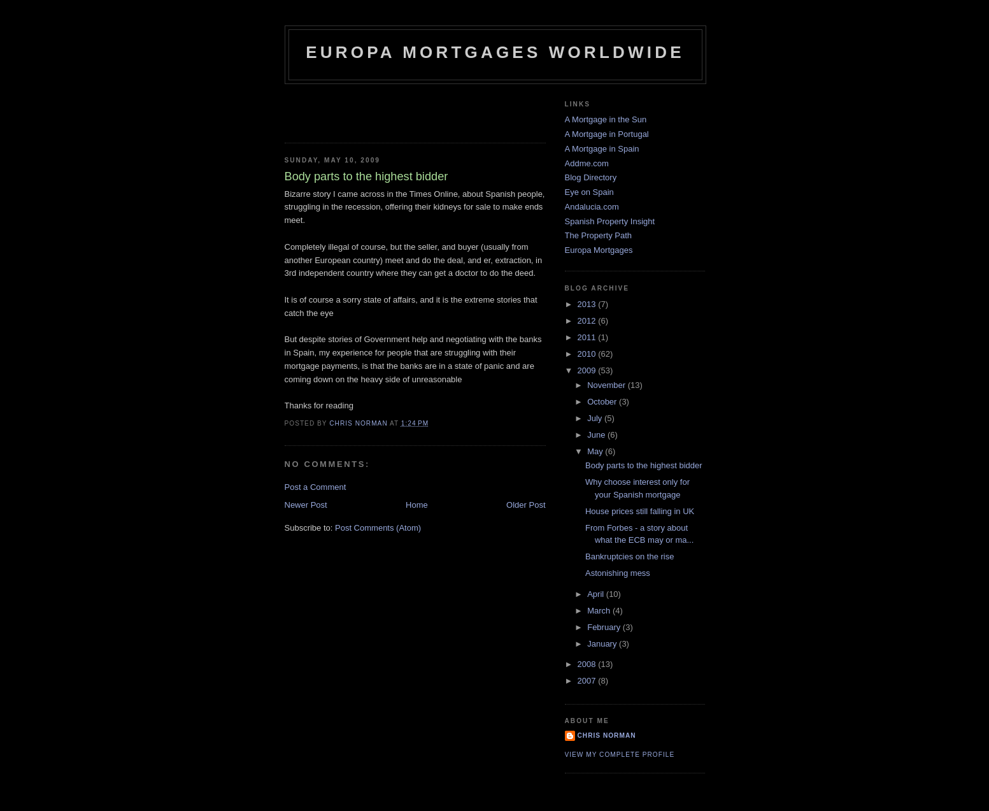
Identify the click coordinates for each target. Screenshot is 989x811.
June (597, 435)
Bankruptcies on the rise (629, 556)
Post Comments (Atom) (378, 528)
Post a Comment (315, 487)
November (607, 385)
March (600, 610)
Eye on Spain (589, 192)
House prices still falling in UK (639, 511)
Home (417, 505)
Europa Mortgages (599, 250)
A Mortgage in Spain (602, 149)
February (605, 627)
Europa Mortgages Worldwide (495, 52)
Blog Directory (591, 177)
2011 (588, 337)
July (595, 418)
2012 (588, 321)
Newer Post (306, 505)
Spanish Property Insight (610, 221)
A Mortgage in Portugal (607, 134)
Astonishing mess (617, 573)
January (603, 644)
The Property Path (598, 235)
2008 (588, 664)
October (603, 401)
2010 (588, 354)
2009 (588, 370)
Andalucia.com (592, 207)
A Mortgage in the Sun (606, 119)
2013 (588, 304)
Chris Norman (607, 735)
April (596, 594)
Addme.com (587, 163)
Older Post (525, 505)
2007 (588, 680)
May (596, 451)
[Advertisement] (359, 109)
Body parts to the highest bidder (643, 465)
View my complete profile (620, 754)
